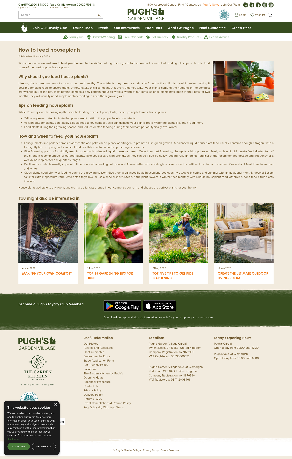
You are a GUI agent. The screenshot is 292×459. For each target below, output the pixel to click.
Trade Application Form (99, 364)
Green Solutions (170, 453)
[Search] (59, 15)
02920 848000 (38, 5)
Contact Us (91, 389)
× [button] (55, 404)
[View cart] (270, 15)
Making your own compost (47, 277)
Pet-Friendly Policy (96, 368)
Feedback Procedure (97, 385)
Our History (91, 347)
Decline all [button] (43, 446)
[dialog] (32, 428)
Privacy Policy (92, 394)
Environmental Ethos (97, 360)
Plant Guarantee (94, 355)
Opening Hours (93, 381)
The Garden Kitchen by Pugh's (103, 377)
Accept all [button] (19, 446)
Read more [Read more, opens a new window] (13, 439)
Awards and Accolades (98, 351)
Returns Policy (93, 402)
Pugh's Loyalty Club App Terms (104, 411)
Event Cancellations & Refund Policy (107, 406)
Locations (90, 372)
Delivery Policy (93, 398)
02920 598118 (86, 5)
